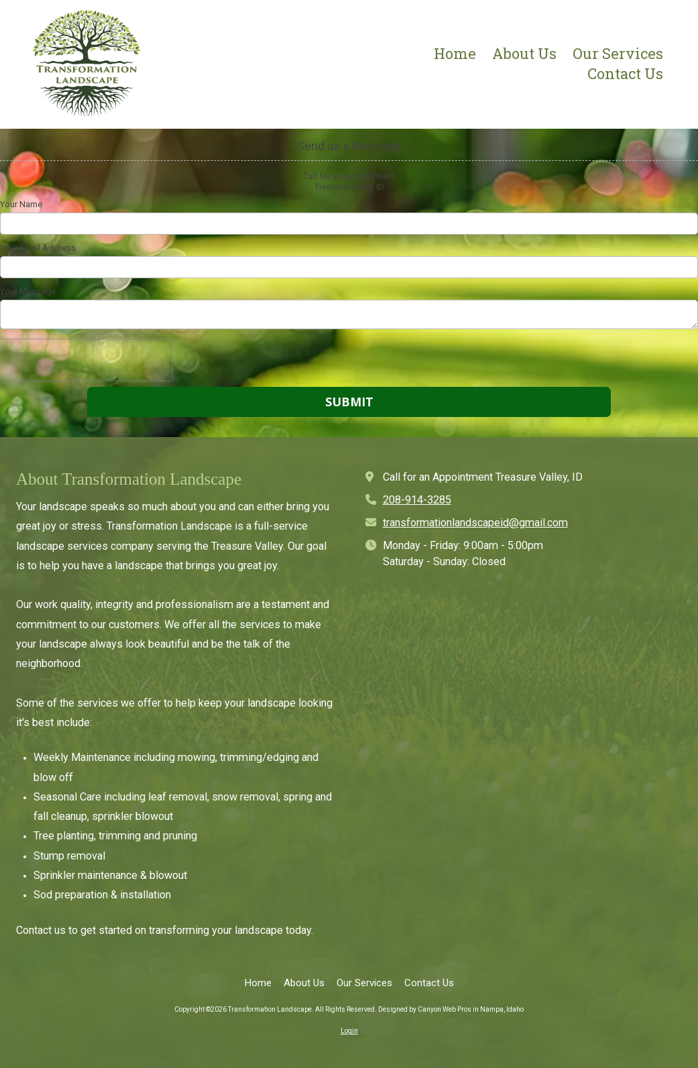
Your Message (28, 291)
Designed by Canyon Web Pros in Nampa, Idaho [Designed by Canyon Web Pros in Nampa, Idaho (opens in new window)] (451, 1009)
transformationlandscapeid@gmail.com (475, 522)
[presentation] (86, 360)
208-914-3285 (417, 499)
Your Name (21, 204)
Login (349, 1030)
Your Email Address (38, 248)
